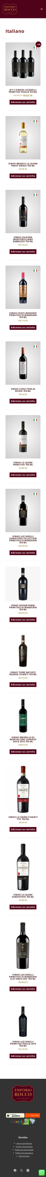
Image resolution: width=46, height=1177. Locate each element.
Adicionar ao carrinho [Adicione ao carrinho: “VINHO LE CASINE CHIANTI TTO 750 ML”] (23, 829)
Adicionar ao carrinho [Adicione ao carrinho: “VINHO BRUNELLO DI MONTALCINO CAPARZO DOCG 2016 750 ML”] (23, 751)
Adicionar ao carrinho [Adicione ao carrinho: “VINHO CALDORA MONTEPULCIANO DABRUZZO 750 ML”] (23, 251)
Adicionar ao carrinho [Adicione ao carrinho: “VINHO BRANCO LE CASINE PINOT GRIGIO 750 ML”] (23, 176)
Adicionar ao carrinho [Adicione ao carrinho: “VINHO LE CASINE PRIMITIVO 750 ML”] (23, 474)
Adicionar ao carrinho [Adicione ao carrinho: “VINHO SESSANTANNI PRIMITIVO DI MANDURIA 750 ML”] (23, 619)
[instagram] (28, 1170)
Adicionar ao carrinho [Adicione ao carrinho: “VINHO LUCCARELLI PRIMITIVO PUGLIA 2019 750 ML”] (23, 1056)
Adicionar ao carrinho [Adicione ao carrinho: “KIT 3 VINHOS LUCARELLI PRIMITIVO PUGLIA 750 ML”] (23, 102)
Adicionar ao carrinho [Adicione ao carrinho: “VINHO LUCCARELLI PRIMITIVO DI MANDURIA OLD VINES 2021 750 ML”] (23, 989)
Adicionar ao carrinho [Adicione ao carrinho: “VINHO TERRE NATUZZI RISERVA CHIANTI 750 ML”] (23, 684)
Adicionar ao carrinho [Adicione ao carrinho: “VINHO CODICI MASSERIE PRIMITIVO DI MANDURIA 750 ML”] (23, 327)
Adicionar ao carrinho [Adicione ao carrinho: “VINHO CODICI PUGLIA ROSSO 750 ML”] (23, 401)
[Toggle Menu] (42, 9)
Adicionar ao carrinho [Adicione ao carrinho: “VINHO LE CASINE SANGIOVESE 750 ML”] (23, 907)
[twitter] (21, 1170)
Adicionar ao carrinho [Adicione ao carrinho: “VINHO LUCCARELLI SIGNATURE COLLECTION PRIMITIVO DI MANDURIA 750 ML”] (23, 552)
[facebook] (15, 1170)
